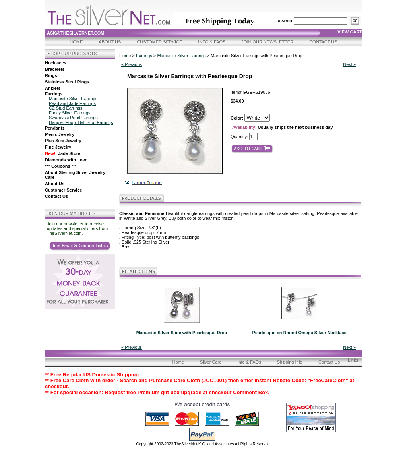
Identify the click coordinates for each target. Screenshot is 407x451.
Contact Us (323, 41)
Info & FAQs (211, 41)
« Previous (131, 64)
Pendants (55, 128)
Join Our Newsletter (267, 41)
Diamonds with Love (66, 159)
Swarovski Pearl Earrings (73, 117)
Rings (51, 75)
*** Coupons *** (60, 166)
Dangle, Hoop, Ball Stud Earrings (81, 122)
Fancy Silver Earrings (70, 112)
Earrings (54, 93)
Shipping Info (289, 362)
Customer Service (159, 41)
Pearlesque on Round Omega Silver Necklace (299, 332)
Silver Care (210, 362)
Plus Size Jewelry (63, 140)
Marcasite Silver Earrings (73, 98)
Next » (349, 64)
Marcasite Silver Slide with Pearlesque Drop (181, 332)
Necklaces (55, 62)
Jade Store (62, 153)
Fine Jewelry (58, 147)
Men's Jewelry (59, 134)
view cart (349, 31)
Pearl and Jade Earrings (72, 103)
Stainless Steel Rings (67, 81)
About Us (110, 41)
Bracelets (55, 69)
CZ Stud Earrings (65, 108)
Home (76, 41)
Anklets (53, 88)
